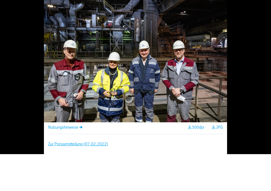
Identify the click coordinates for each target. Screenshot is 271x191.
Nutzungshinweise (63, 127)
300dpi (198, 127)
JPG (219, 127)
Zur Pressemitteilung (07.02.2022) (78, 144)
